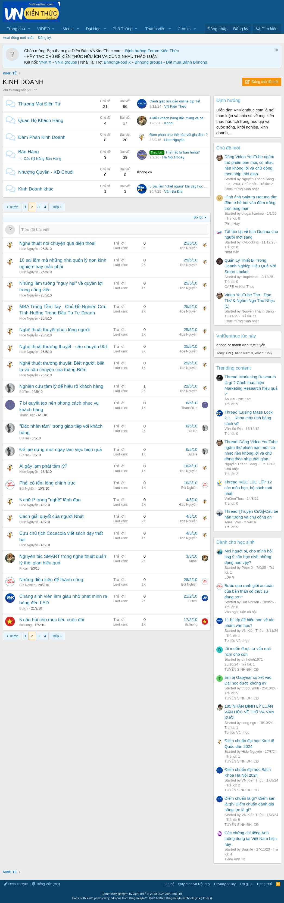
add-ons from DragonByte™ (129, 898)
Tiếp (55, 207)
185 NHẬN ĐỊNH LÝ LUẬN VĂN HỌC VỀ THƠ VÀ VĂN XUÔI (249, 712)
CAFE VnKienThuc (239, 287)
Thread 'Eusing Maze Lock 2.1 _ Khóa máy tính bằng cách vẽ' (248, 418)
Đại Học (93, 28)
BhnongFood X (117, 62)
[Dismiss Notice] (276, 51)
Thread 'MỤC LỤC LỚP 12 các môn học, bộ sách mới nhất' (248, 488)
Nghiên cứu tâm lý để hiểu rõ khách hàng (61, 386)
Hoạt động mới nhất (18, 38)
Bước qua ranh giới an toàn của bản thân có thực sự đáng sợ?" (249, 591)
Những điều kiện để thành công (51, 579)
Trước (13, 207)
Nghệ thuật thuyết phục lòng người (54, 329)
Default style (16, 884)
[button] (29, 29)
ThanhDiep (27, 415)
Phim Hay (232, 223)
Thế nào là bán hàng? (174, 152)
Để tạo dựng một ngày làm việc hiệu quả (60, 449)
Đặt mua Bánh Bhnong (186, 62)
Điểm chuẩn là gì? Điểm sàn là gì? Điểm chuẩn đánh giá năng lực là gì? (249, 804)
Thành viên (155, 28)
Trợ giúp (246, 884)
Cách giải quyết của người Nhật (51, 516)
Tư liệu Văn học (236, 641)
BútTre (24, 392)
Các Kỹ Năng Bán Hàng (39, 159)
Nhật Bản (231, 252)
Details (206, 898)
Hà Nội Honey (173, 157)
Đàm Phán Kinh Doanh (41, 137)
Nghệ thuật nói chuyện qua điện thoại (57, 243)
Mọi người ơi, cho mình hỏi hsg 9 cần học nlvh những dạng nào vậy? (248, 557)
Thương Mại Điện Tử (39, 104)
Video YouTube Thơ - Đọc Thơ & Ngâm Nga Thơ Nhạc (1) (249, 300)
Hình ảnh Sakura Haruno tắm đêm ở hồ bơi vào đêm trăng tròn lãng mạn (250, 203)
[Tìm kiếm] (267, 29)
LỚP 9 (229, 577)
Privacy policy (225, 884)
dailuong (25, 625)
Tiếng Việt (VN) (46, 884)
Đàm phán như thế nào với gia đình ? (178, 135)
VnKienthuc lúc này (236, 336)
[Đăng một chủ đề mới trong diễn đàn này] (113, 229)
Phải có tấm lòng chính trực (47, 483)
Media (68, 28)
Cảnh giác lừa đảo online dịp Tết (174, 101)
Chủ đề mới (228, 148)
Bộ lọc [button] (199, 217)
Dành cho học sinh (235, 542)
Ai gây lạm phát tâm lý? (43, 466)
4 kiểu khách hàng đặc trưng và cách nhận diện (186, 118)
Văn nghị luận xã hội (240, 612)
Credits (184, 28)
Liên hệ (168, 884)
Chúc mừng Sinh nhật (241, 189)
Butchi (23, 608)
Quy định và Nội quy (194, 884)
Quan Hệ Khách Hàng (40, 120)
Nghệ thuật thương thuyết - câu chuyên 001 (63, 346)
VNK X (45, 62)
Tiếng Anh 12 (234, 859)
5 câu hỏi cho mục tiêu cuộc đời (51, 619)
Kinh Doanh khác (35, 189)
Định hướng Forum (142, 50)
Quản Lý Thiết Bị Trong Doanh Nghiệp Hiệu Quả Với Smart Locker (250, 266)
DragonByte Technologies (183, 898)
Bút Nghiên (27, 488)
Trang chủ (16, 28)
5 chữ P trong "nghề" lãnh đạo (50, 499)
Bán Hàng (28, 151)
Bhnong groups (148, 62)
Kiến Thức (169, 50)
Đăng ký (44, 38)
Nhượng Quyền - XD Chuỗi (45, 172)
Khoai (168, 123)
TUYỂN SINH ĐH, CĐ (241, 669)
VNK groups (66, 62)
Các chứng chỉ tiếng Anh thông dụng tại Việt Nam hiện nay (250, 838)
